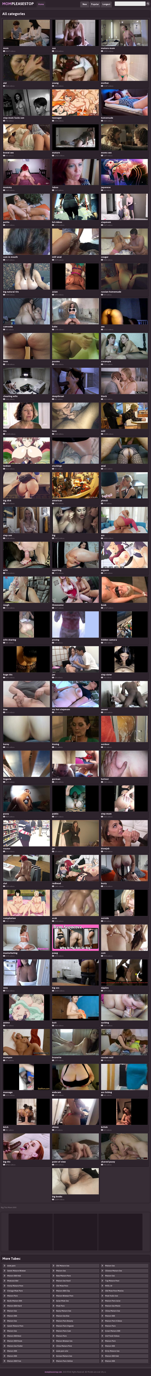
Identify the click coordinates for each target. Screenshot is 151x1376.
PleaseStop (18, 3)
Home (41, 4)
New (85, 4)
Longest (106, 4)
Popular (95, 4)
